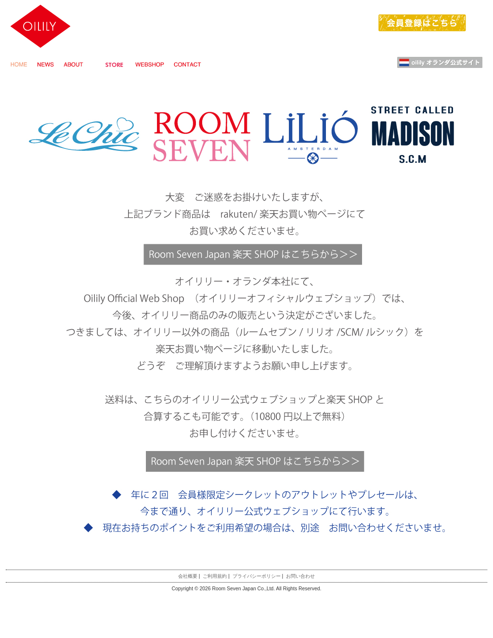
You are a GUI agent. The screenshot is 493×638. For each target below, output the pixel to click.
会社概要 (187, 576)
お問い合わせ (300, 576)
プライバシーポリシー (257, 576)
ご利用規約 (215, 576)
